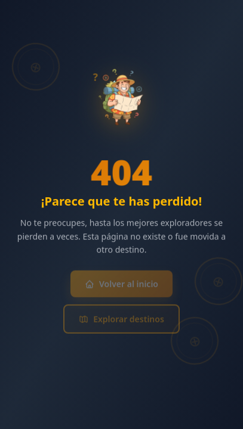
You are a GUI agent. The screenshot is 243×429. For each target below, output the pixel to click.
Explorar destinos (121, 321)
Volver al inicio (121, 285)
